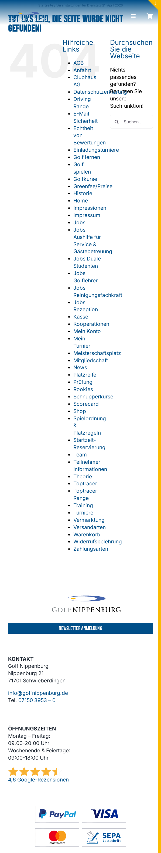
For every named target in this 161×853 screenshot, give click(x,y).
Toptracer (85, 483)
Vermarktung (89, 520)
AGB (78, 63)
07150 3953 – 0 (37, 700)
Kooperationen (91, 324)
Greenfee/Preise (92, 186)
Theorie (82, 476)
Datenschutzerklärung (100, 92)
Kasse (80, 316)
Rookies (83, 389)
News (80, 367)
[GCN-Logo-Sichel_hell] (28, 14)
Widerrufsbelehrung (97, 541)
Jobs (79, 222)
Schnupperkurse (93, 396)
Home (80, 200)
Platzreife (84, 374)
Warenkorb (86, 534)
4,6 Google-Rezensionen (38, 779)
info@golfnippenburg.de (38, 693)
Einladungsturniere (96, 150)
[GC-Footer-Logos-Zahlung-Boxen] (80, 807)
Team (80, 454)
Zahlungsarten (90, 549)
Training (83, 505)
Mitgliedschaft (90, 360)
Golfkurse (85, 179)
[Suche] (117, 121)
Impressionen (89, 208)
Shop (79, 411)
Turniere (83, 512)
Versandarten (89, 527)
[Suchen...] (131, 121)
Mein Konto (87, 331)
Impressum (86, 215)
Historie (82, 193)
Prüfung (83, 382)
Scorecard (86, 404)
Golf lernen (86, 157)
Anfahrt (82, 70)
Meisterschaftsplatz (97, 353)
